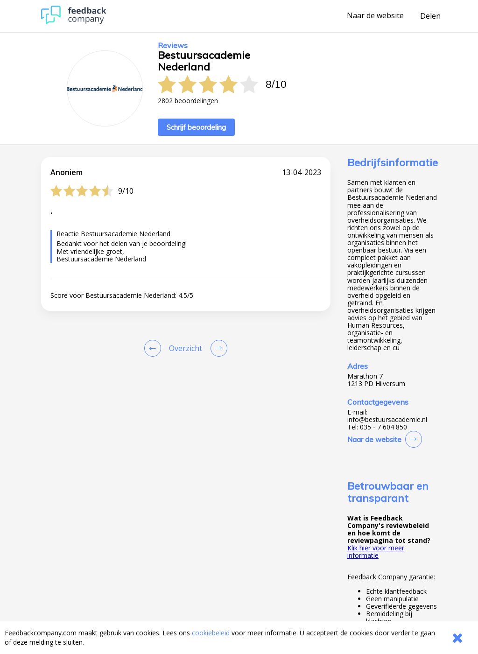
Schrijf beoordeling (196, 127)
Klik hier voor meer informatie (375, 551)
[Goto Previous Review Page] (154, 348)
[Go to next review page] (217, 348)
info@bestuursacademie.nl (387, 419)
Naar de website (375, 16)
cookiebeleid (211, 632)
